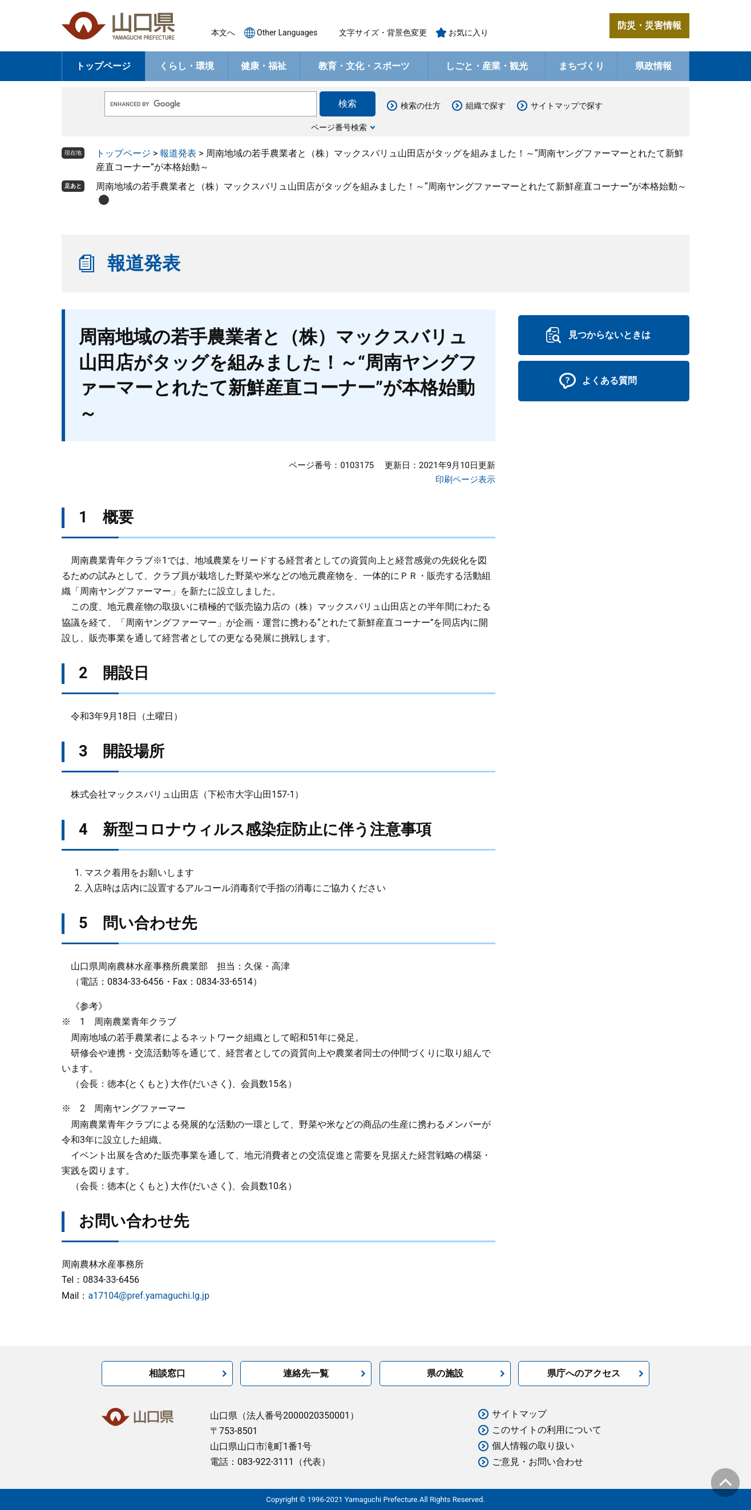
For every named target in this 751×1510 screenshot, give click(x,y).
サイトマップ (519, 1413)
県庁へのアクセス (583, 1373)
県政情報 (653, 66)
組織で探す (486, 105)
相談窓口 (167, 1373)
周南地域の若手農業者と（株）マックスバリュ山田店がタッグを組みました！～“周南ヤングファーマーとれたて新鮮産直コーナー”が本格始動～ (391, 186)
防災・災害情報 (649, 25)
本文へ (223, 32)
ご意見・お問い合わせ (537, 1461)
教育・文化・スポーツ (364, 66)
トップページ (103, 66)
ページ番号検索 (339, 127)
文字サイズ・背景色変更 (383, 32)
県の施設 (445, 1373)
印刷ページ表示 (465, 479)
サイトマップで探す (567, 105)
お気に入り (468, 32)
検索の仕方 (421, 105)
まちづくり (581, 66)
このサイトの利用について (546, 1429)
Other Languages (287, 32)
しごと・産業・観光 (487, 66)
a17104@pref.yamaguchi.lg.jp (148, 1295)
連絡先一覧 (306, 1373)
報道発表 (178, 153)
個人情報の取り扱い (533, 1445)
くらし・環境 (186, 66)
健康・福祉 (263, 66)
